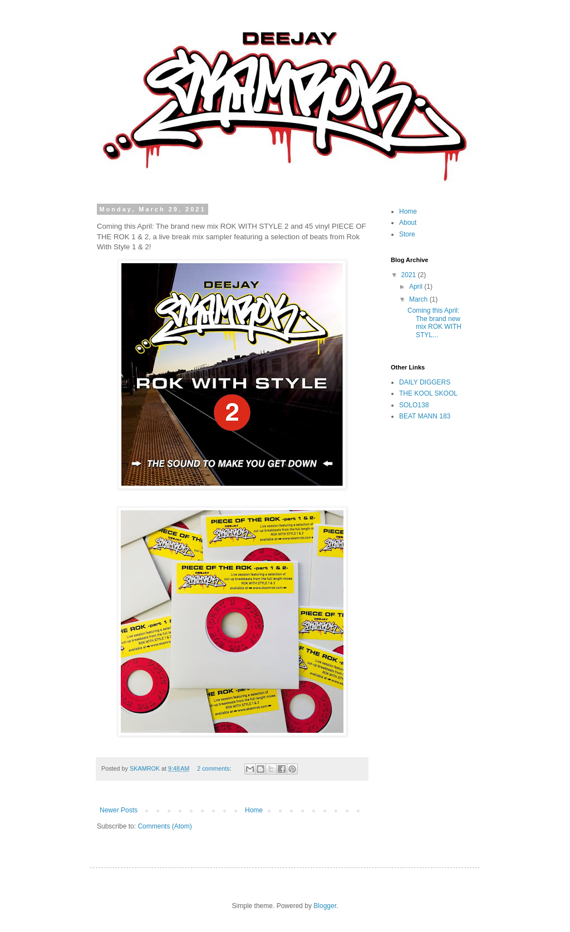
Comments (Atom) (164, 826)
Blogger (324, 906)
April (416, 286)
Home (254, 810)
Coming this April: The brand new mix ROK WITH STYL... (434, 322)
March (419, 299)
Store (407, 234)
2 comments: (215, 768)
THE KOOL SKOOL (428, 393)
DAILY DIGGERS (424, 382)
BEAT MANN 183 (424, 416)
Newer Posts (118, 810)
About (407, 222)
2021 (409, 275)
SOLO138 (414, 405)
